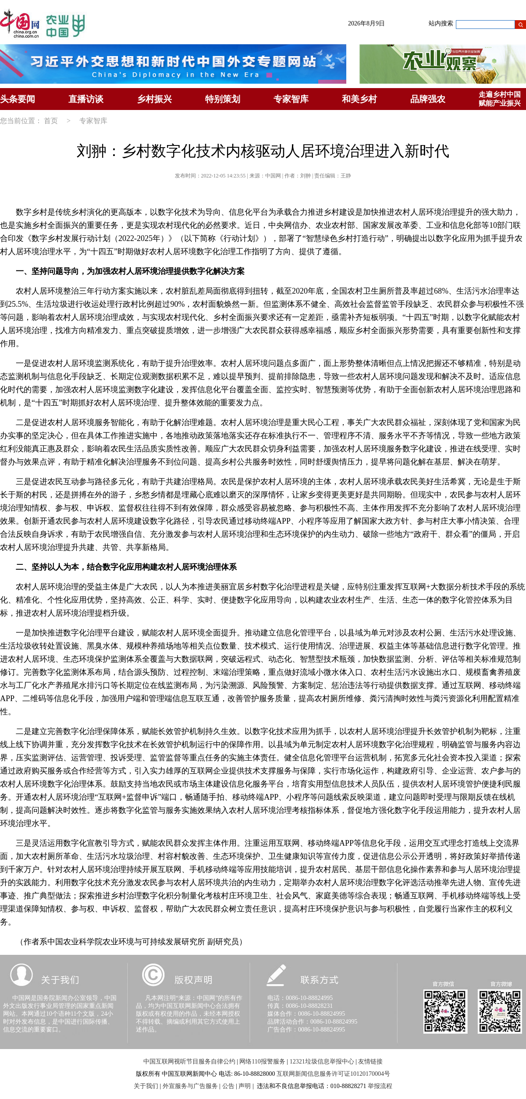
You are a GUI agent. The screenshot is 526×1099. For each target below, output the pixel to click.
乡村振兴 (154, 99)
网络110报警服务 (262, 1061)
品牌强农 (427, 99)
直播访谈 (85, 99)
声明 (244, 1086)
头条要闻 (17, 99)
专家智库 (291, 99)
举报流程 (380, 1086)
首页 (51, 120)
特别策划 (222, 99)
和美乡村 (359, 99)
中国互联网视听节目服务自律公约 (189, 1061)
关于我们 (146, 1086)
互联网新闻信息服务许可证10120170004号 (333, 1074)
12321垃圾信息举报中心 (322, 1061)
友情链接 (370, 1061)
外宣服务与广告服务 (190, 1086)
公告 (228, 1086)
